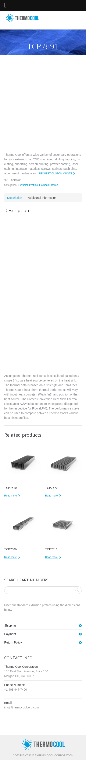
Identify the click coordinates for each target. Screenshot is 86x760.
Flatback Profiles (48, 185)
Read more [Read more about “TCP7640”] (10, 495)
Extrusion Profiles (28, 185)
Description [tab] (14, 197)
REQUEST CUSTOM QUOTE (55, 173)
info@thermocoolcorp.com (21, 707)
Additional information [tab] (42, 197)
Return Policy (13, 642)
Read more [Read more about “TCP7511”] (51, 557)
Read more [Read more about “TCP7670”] (51, 495)
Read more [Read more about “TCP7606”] (10, 557)
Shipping (10, 625)
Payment (10, 634)
